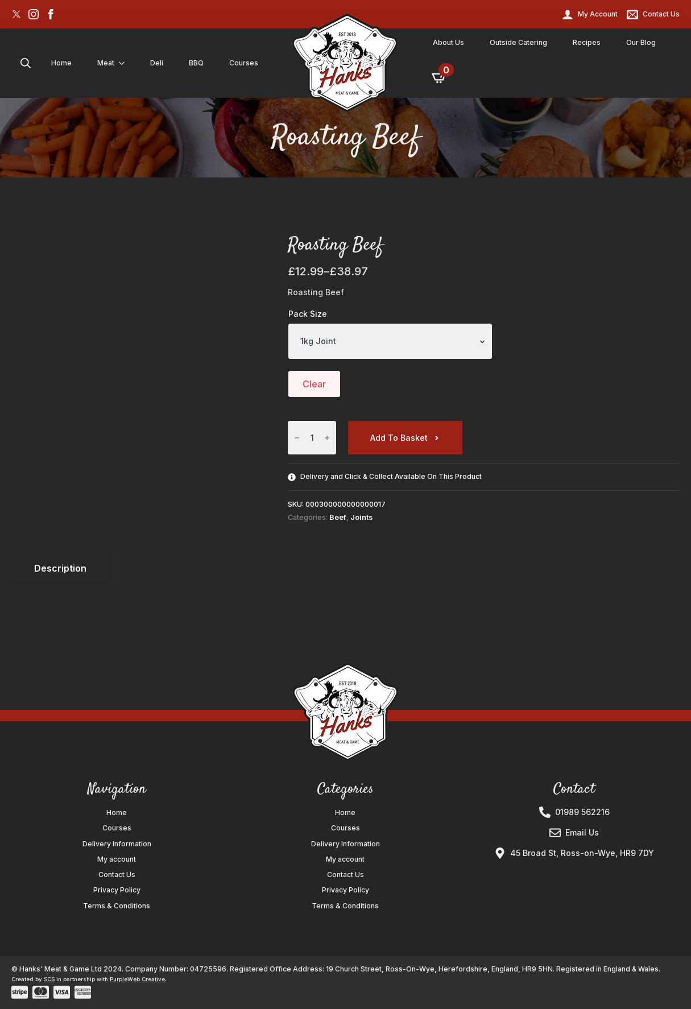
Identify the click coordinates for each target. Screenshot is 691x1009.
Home (61, 63)
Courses (243, 63)
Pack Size (307, 314)
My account (116, 859)
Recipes (587, 42)
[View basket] (439, 77)
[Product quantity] (312, 437)
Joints (361, 517)
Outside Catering (518, 42)
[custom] (16, 14)
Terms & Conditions (116, 906)
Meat (105, 63)
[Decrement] (297, 438)
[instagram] (33, 14)
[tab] (60, 568)
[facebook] (50, 14)
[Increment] (327, 438)
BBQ (196, 63)
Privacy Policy (116, 890)
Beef (337, 517)
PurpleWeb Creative (137, 979)
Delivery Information (116, 844)
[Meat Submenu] (123, 63)
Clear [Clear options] (314, 384)
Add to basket (399, 438)
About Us (448, 42)
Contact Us (116, 874)
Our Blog (641, 42)
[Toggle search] (25, 63)
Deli (156, 63)
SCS (49, 979)
